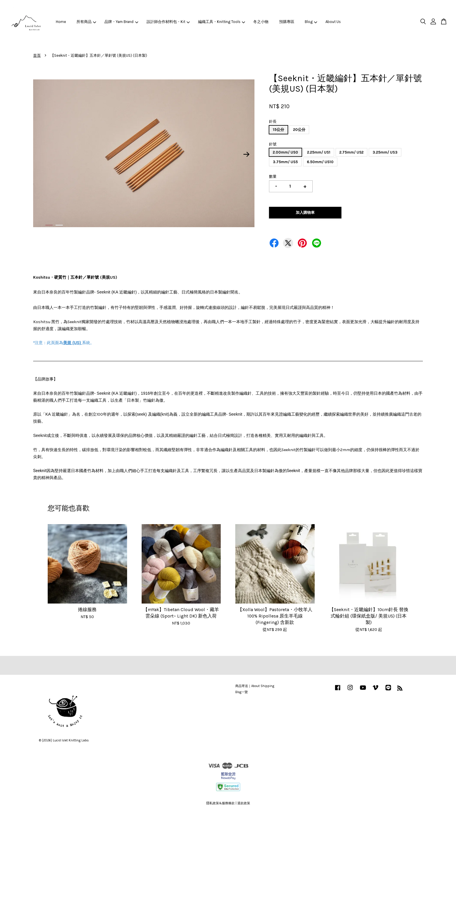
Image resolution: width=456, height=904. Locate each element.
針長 (273, 121)
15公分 (278, 129)
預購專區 (286, 21)
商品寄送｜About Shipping (254, 686)
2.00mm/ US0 (285, 152)
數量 (273, 176)
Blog (311, 21)
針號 (273, 144)
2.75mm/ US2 (351, 152)
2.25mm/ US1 (318, 152)
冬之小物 (260, 21)
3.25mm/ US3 (385, 152)
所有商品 (86, 21)
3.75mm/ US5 (285, 162)
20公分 (299, 129)
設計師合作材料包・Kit (168, 21)
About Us (333, 21)
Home (61, 21)
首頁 (37, 55)
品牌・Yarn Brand (121, 21)
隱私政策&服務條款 (220, 803)
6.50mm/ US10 (320, 162)
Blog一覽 (241, 692)
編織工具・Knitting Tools (221, 21)
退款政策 (243, 803)
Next (246, 154)
